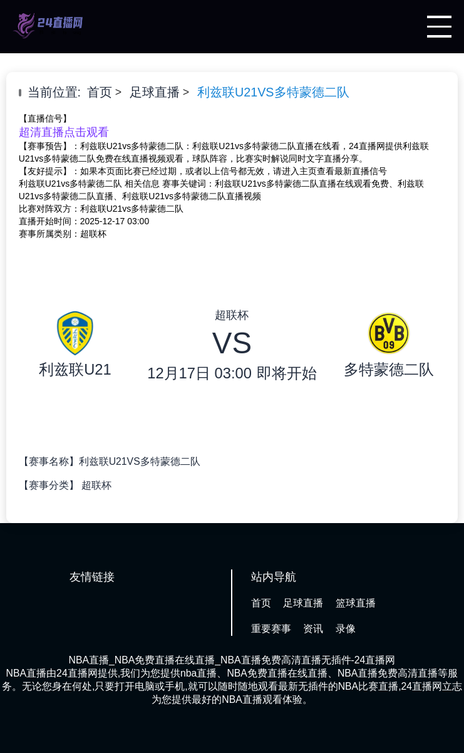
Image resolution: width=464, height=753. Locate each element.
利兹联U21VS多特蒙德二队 (273, 92)
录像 (346, 628)
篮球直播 (356, 603)
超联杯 (96, 485)
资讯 (313, 628)
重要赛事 (271, 628)
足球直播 (155, 92)
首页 (99, 92)
